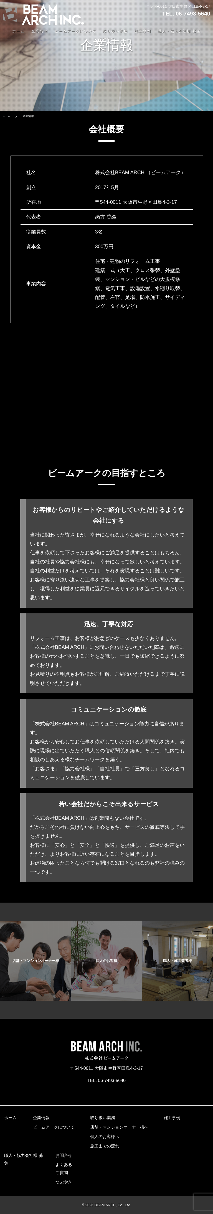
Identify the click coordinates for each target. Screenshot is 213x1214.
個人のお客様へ (104, 1136)
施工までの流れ (104, 1146)
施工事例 (143, 32)
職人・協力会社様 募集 (179, 32)
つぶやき (63, 1182)
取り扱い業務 (115, 32)
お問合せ (63, 1155)
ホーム (18, 32)
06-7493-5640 (193, 14)
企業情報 (39, 32)
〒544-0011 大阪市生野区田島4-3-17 (178, 6)
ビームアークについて (75, 32)
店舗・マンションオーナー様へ (119, 1127)
